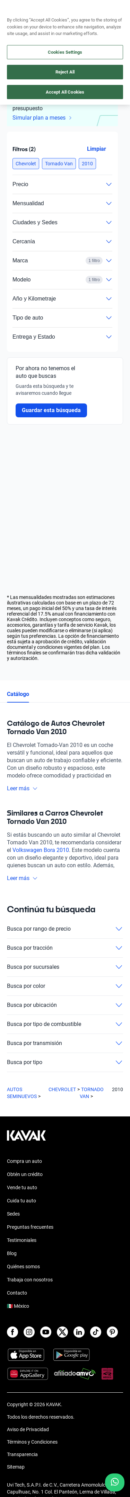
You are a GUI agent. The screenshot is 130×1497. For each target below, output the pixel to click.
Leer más (22, 788)
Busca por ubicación (65, 1005)
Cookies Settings (65, 52)
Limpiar (96, 149)
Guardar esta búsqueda (51, 410)
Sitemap (16, 1467)
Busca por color (65, 986)
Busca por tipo (65, 1062)
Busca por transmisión (65, 1043)
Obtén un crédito (25, 1174)
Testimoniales (21, 1240)
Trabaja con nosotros (30, 1279)
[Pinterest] (112, 1332)
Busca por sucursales (65, 967)
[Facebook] (12, 1332)
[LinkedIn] (79, 1332)
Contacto (17, 1293)
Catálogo (18, 694)
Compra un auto (24, 1161)
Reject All (65, 72)
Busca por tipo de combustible (65, 1024)
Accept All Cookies (65, 92)
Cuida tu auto (21, 1200)
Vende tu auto (22, 1187)
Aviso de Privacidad (28, 1429)
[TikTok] (95, 1332)
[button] (25, 163)
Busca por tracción (65, 948)
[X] (62, 1332)
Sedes (13, 1214)
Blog (12, 1253)
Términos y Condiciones (32, 1442)
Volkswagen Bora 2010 (40, 850)
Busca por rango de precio (65, 929)
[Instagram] (29, 1332)
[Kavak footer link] (26, 1139)
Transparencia (22, 1454)
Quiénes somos (23, 1266)
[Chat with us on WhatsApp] (115, 1482)
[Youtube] (45, 1332)
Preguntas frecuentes (30, 1227)
